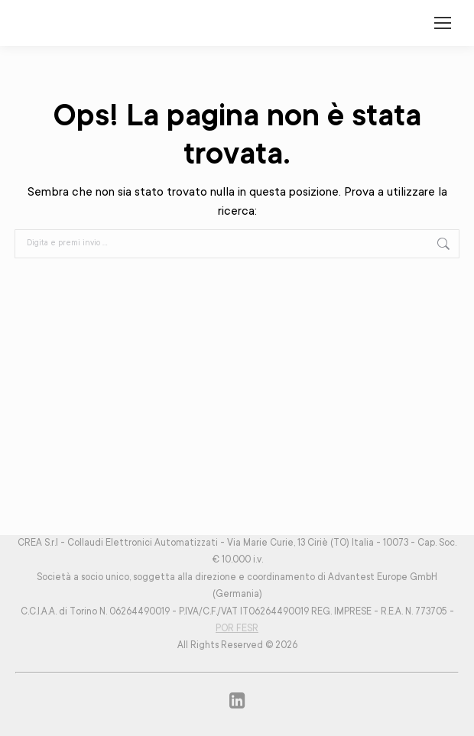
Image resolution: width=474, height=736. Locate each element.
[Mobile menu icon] (442, 23)
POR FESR (237, 629)
